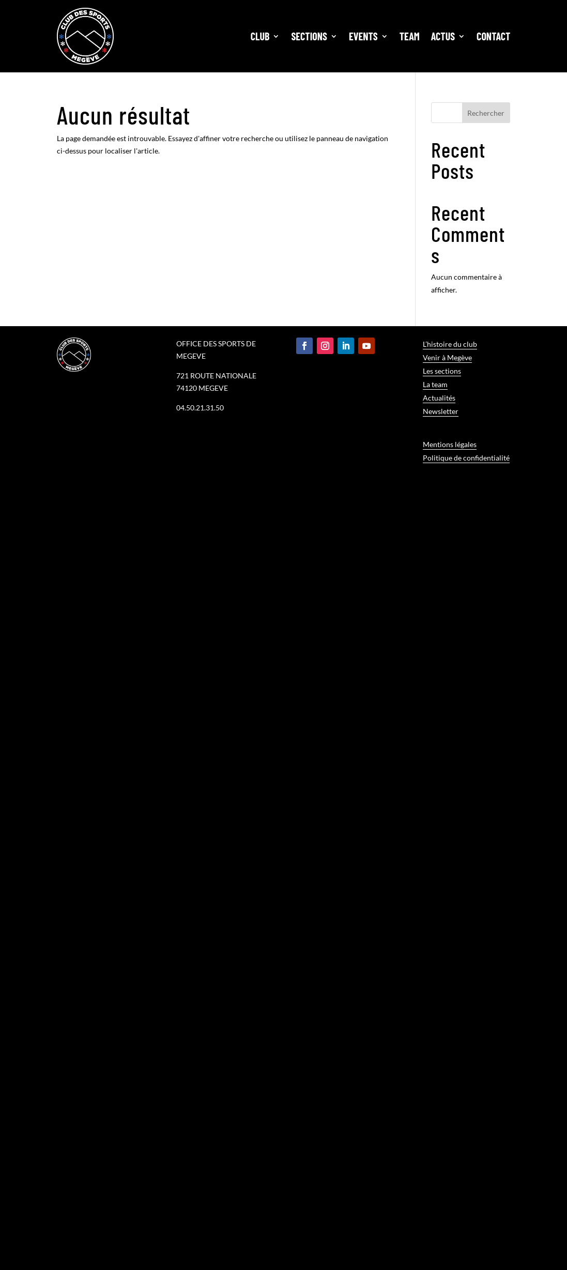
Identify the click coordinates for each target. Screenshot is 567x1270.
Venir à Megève (447, 357)
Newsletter (440, 411)
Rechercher (485, 113)
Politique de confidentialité (466, 457)
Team (410, 36)
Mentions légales (450, 444)
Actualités (439, 397)
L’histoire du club (450, 344)
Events (363, 36)
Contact (493, 36)
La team (435, 384)
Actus (443, 36)
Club (260, 36)
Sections (309, 36)
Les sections (442, 370)
